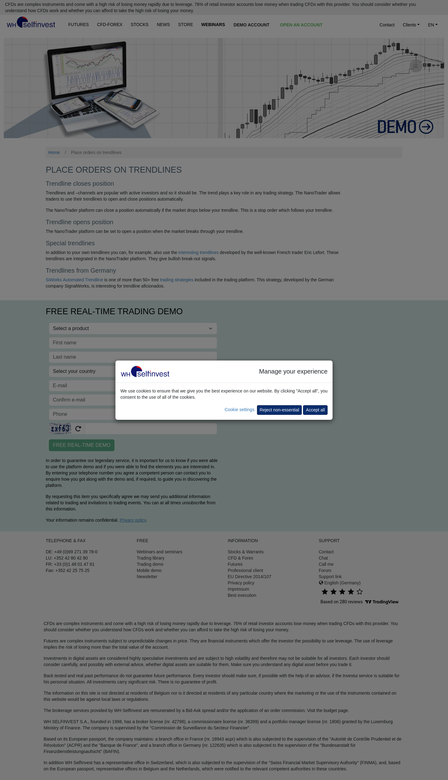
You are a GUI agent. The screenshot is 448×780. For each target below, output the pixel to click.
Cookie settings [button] (239, 409)
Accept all (315, 409)
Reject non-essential (279, 409)
